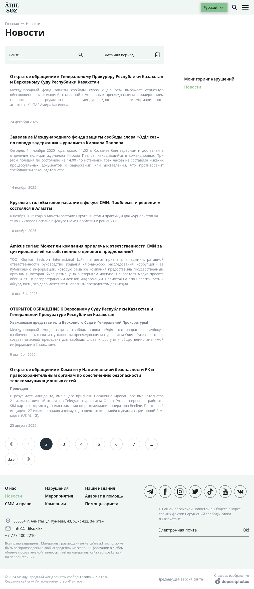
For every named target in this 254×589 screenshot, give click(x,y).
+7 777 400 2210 (20, 535)
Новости (192, 87)
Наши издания (100, 488)
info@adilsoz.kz (28, 528)
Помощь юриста (101, 503)
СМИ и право (18, 503)
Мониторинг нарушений (209, 79)
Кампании (55, 503)
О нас (10, 488)
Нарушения (57, 488)
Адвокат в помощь (104, 496)
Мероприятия (59, 496)
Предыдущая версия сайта (180, 579)
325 (11, 459)
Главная (12, 23)
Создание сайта (17, 581)
